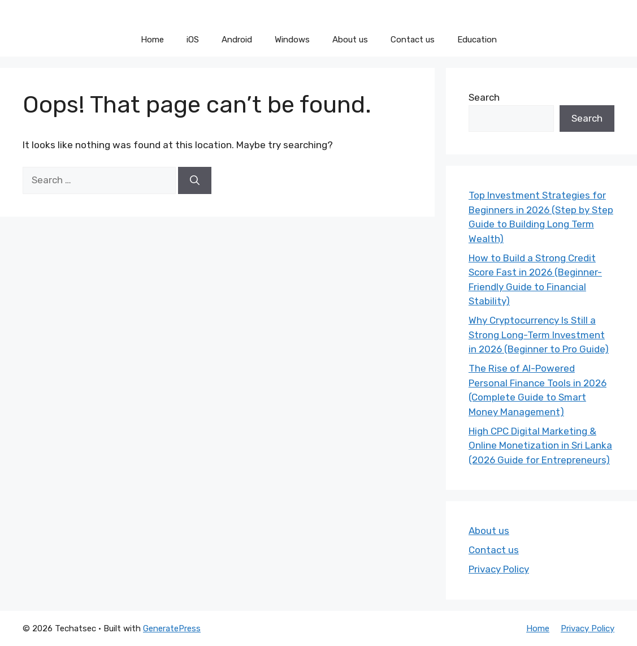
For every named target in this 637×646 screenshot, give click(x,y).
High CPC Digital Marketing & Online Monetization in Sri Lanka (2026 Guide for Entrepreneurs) (540, 445)
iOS (193, 40)
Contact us (413, 40)
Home (152, 40)
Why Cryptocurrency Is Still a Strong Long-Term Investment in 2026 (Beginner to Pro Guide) (539, 335)
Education (477, 40)
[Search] (194, 180)
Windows (292, 40)
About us (350, 40)
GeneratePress (172, 628)
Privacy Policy (499, 569)
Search (484, 97)
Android (237, 40)
